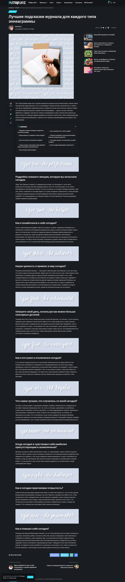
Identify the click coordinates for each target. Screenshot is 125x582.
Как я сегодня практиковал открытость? (62, 145)
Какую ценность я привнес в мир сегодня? (32, 135)
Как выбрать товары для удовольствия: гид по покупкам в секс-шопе (104, 69)
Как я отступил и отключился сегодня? (30, 140)
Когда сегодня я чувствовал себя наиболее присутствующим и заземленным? (31, 146)
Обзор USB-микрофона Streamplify (104, 34)
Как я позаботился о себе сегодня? (60, 131)
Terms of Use (12, 578)
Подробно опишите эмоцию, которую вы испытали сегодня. (30, 131)
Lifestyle (12, 11)
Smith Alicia (18, 26)
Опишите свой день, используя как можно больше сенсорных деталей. (61, 136)
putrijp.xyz (17, 3)
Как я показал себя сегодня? (27, 150)
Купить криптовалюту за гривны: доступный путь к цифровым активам (104, 44)
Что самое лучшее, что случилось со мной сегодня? (61, 141)
